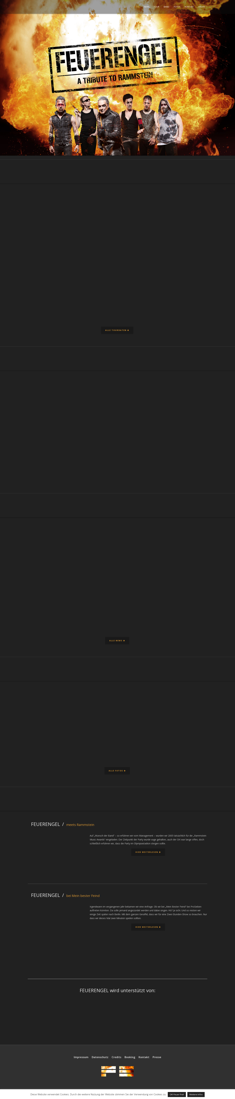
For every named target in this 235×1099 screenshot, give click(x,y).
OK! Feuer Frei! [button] (177, 1094)
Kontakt (144, 1057)
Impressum (81, 1057)
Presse (157, 1057)
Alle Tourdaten (116, 330)
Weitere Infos (196, 1094)
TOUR (156, 6)
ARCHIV (201, 6)
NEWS (146, 6)
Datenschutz (100, 1057)
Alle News (117, 640)
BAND (166, 6)
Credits (116, 1057)
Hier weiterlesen (148, 852)
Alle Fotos (117, 770)
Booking (130, 1057)
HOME (136, 6)
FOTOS (177, 6)
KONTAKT (189, 6)
